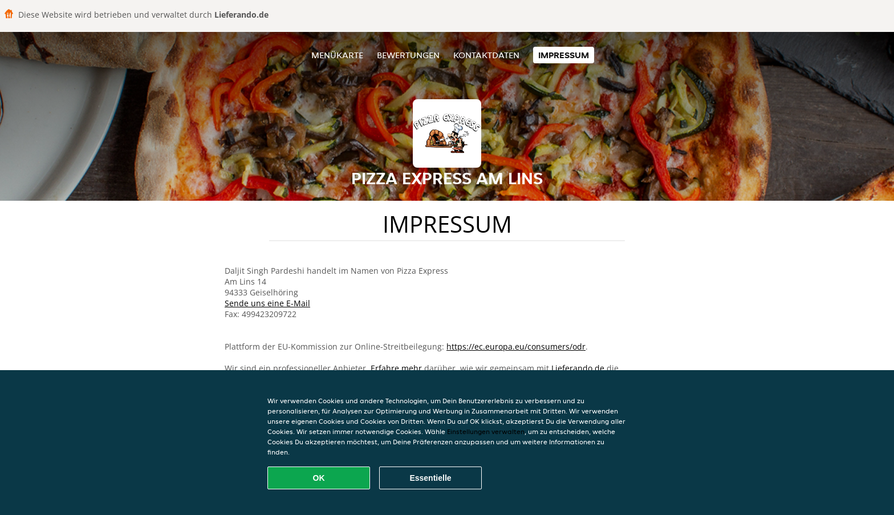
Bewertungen (408, 55)
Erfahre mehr (396, 368)
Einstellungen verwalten (486, 431)
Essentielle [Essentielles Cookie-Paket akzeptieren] (430, 477)
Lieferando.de (577, 368)
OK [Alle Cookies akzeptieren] (319, 477)
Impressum (563, 55)
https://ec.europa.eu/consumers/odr (516, 346)
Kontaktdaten (486, 55)
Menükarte (337, 55)
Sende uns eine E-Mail (267, 303)
